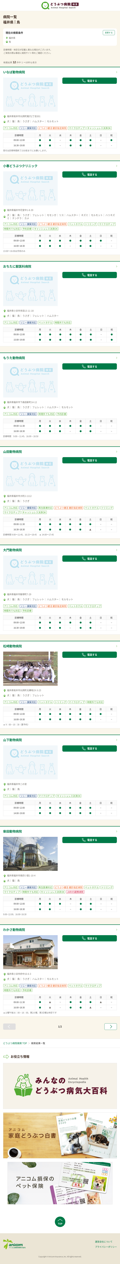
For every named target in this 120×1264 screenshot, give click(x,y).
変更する (109, 32)
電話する (89, 81)
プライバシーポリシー (106, 1246)
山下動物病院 (12, 740)
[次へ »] (110, 1026)
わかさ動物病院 (14, 929)
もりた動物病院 (14, 358)
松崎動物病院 (12, 646)
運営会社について (103, 1241)
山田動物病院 (12, 451)
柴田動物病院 (12, 831)
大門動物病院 (12, 550)
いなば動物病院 (14, 72)
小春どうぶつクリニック (20, 166)
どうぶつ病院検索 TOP (15, 1043)
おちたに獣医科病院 (17, 266)
